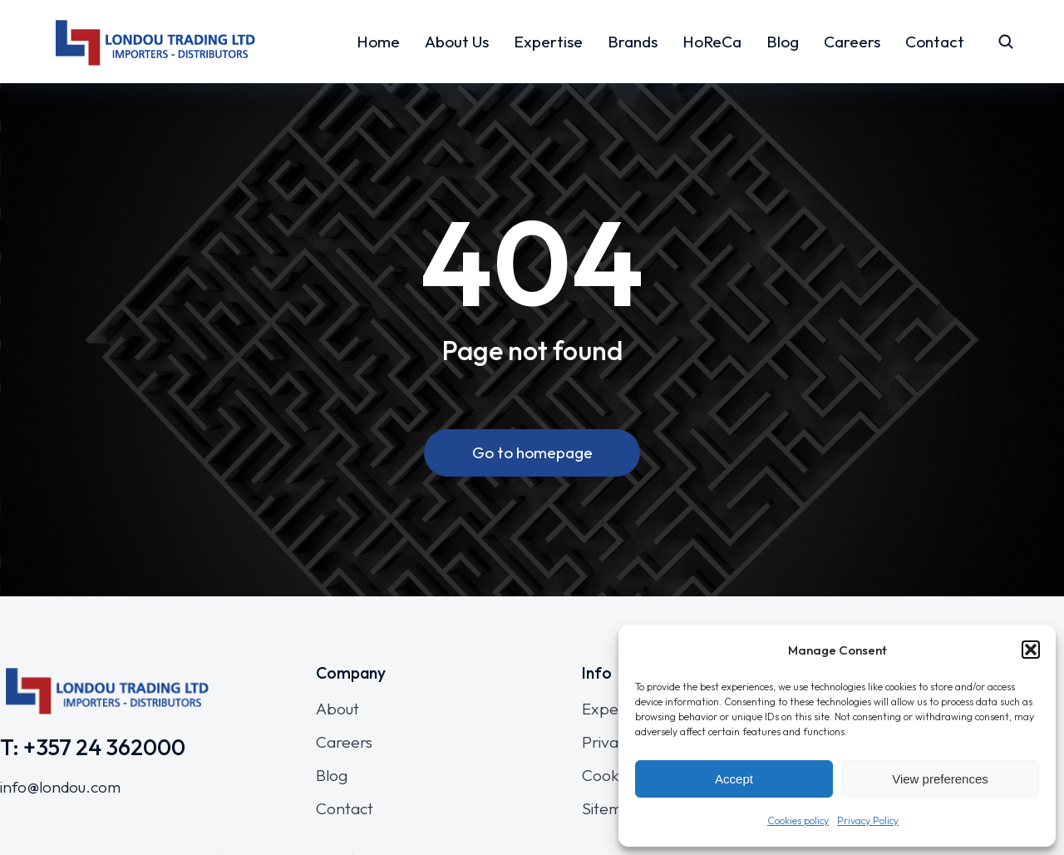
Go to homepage (532, 452)
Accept (734, 779)
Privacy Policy (868, 820)
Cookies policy (798, 820)
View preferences (940, 779)
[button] (1030, 649)
